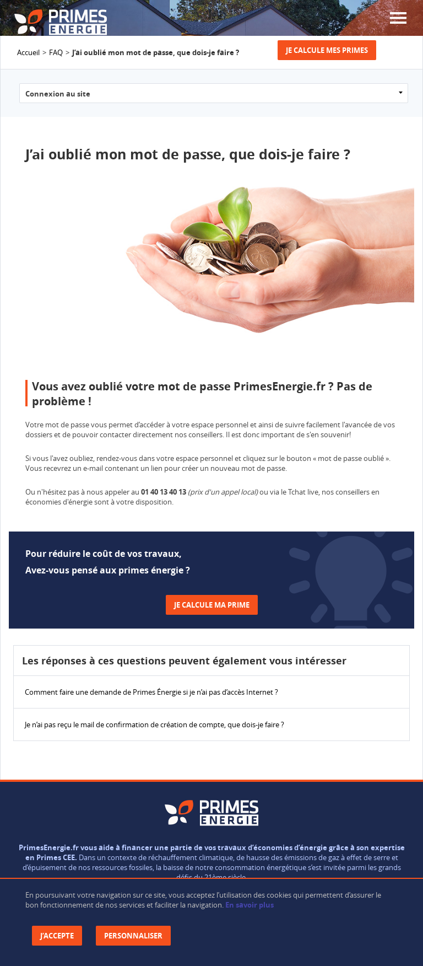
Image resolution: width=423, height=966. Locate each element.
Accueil (28, 52)
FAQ (56, 52)
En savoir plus (249, 905)
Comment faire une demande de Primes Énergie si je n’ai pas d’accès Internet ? (151, 692)
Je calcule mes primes (327, 50)
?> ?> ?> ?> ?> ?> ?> (213, 93)
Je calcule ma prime (212, 605)
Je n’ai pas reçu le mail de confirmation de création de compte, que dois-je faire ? (154, 724)
